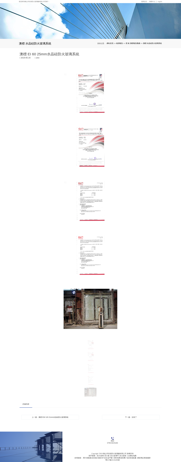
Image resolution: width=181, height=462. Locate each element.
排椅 (115, 458)
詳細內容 (26, 404)
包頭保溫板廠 (131, 458)
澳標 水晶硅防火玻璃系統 (152, 43)
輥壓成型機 (121, 458)
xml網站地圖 (131, 456)
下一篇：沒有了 (131, 417)
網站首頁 (110, 43)
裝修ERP (100, 458)
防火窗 (107, 456)
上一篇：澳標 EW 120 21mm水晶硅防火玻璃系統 (50, 417)
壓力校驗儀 (87, 458)
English (160, 1)
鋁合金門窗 (108, 458)
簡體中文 (152, 1)
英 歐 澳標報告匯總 (133, 43)
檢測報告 (119, 43)
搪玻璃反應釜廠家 (144, 458)
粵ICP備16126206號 (112, 460)
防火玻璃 (100, 456)
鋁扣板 (94, 458)
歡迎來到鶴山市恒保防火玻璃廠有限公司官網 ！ (34, 1)
